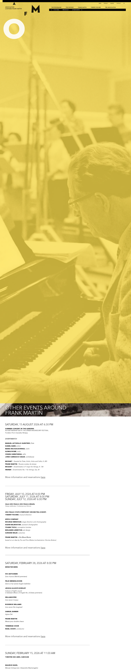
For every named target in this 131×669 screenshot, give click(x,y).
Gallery (112, 3)
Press (100, 3)
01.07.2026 (56, 9)
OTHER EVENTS (76, 9)
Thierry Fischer (96, 7)
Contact (118, 3)
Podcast (106, 3)
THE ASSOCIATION (110, 7)
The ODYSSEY (70, 7)
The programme (56, 7)
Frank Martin (82, 7)
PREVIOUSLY (66, 9)
